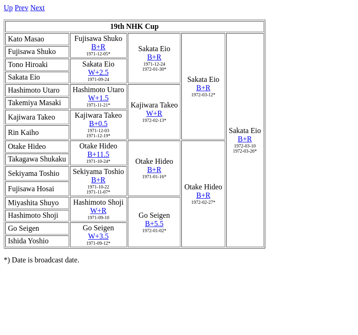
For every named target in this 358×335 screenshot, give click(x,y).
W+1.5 (98, 98)
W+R (154, 113)
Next (37, 8)
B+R (98, 47)
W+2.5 (98, 72)
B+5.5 (154, 224)
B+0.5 (98, 123)
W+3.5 (98, 236)
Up (8, 8)
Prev (21, 8)
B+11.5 (98, 154)
